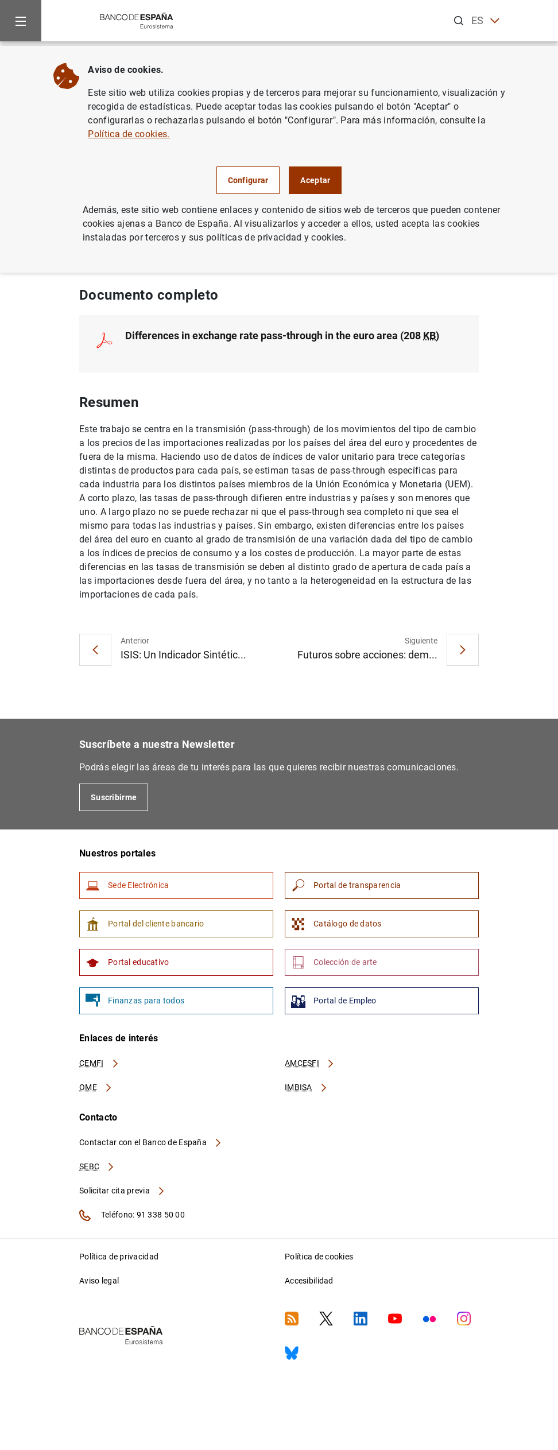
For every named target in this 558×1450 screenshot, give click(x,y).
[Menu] (20, 20)
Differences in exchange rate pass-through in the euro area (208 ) (282, 335)
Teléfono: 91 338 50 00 (132, 1215)
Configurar (248, 180)
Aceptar (315, 180)
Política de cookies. (128, 134)
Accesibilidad (309, 1280)
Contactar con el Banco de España (151, 1142)
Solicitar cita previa (122, 1190)
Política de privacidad (118, 1256)
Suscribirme (114, 797)
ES (485, 21)
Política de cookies (319, 1256)
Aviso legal (99, 1280)
